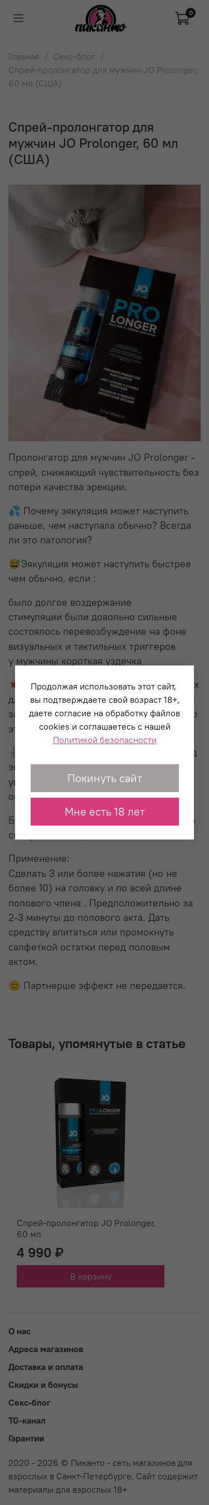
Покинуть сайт (104, 778)
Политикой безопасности (105, 739)
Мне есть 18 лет (105, 811)
